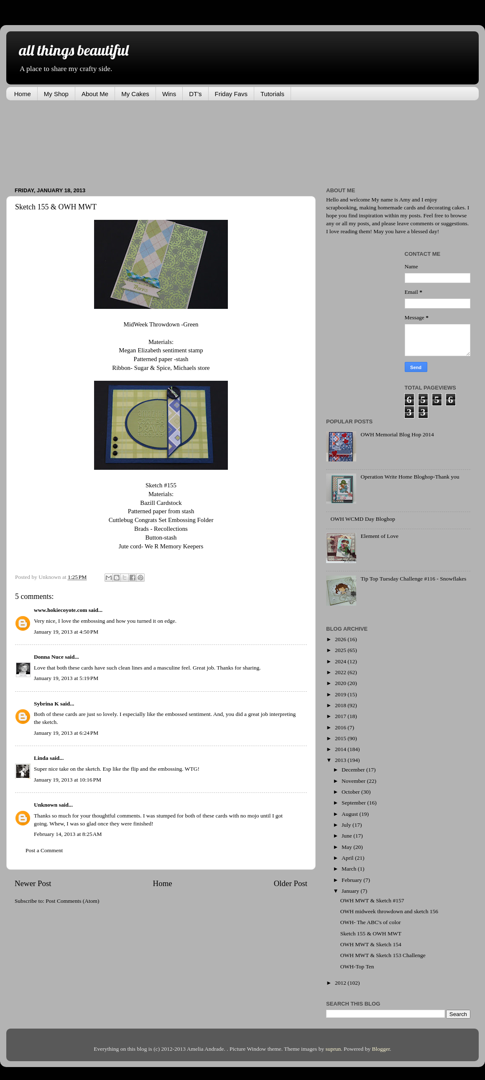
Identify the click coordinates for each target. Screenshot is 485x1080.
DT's (195, 93)
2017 (341, 716)
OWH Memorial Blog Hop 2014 (397, 434)
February (352, 880)
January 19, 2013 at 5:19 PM (66, 678)
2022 (341, 672)
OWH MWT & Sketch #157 (372, 900)
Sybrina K (46, 703)
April (348, 858)
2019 (341, 694)
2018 (341, 705)
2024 (341, 661)
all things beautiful (73, 50)
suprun (333, 1049)
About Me (95, 93)
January (351, 891)
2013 (341, 760)
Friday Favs (231, 93)
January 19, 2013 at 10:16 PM (67, 780)
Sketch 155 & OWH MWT (370, 933)
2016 (341, 727)
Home (22, 93)
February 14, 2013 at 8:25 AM (68, 834)
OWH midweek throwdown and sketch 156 (389, 911)
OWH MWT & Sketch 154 (370, 944)
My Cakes (135, 93)
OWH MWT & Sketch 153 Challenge (383, 955)
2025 (341, 650)
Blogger (381, 1049)
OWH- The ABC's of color (370, 922)
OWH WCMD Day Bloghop (362, 519)
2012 (341, 983)
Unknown (45, 805)
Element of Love (379, 536)
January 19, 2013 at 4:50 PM (66, 632)
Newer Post (33, 883)
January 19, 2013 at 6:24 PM (66, 733)
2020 (341, 683)
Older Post (290, 883)
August (350, 814)
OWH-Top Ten (357, 966)
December (354, 770)
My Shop (56, 93)
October (351, 792)
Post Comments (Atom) (72, 901)
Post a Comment (44, 850)
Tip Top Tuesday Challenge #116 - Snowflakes (413, 579)
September (354, 803)
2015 (341, 738)
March (350, 869)
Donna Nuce (49, 657)
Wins (169, 93)
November (354, 781)
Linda (41, 758)
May (347, 847)
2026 (341, 639)
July (347, 825)
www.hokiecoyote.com (60, 610)
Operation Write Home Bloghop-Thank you (409, 477)
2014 (341, 749)
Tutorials (272, 93)
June (347, 836)
